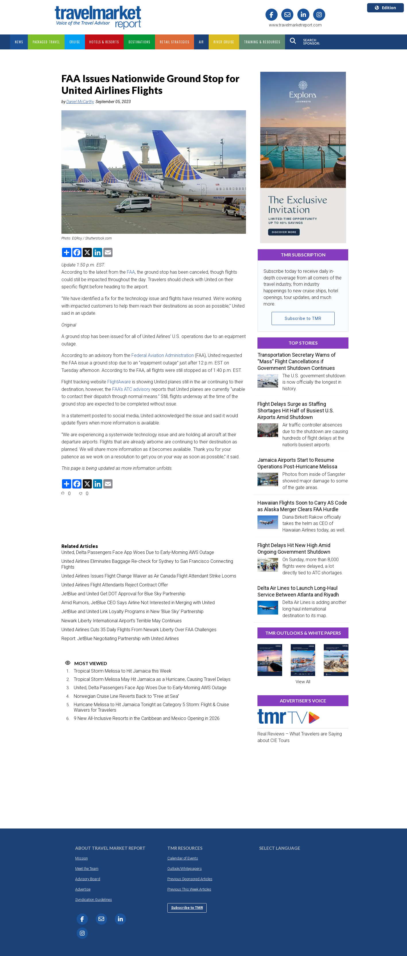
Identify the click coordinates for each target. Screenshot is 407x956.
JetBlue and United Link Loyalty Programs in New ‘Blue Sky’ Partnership (132, 611)
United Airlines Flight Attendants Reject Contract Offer (114, 585)
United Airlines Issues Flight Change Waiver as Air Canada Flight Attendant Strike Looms (148, 576)
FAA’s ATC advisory (131, 389)
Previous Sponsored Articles (189, 879)
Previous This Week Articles (189, 889)
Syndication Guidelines (93, 899)
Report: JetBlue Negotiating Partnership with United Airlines (120, 638)
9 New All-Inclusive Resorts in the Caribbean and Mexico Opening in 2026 (147, 718)
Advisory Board (87, 879)
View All (303, 681)
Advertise (82, 889)
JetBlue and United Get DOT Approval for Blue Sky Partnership (123, 593)
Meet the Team (86, 868)
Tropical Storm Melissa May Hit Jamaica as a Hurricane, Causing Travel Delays (152, 679)
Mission (81, 858)
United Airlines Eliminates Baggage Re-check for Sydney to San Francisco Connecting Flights (147, 564)
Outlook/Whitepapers (184, 868)
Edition (385, 7)
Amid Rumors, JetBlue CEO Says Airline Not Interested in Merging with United (138, 602)
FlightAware (119, 382)
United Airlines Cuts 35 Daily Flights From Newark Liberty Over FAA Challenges (138, 629)
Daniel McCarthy (80, 101)
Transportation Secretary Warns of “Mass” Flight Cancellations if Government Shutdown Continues (296, 361)
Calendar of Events (182, 858)
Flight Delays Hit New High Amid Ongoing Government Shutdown (293, 548)
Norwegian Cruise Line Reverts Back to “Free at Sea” (126, 696)
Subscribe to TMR (303, 318)
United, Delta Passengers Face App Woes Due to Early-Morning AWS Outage (137, 552)
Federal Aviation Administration (162, 355)
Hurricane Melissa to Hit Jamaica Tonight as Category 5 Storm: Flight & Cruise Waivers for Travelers (151, 707)
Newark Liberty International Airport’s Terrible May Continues (121, 620)
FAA (131, 272)
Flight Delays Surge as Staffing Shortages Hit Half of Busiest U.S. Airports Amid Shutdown (295, 410)
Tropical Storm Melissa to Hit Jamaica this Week (122, 671)
